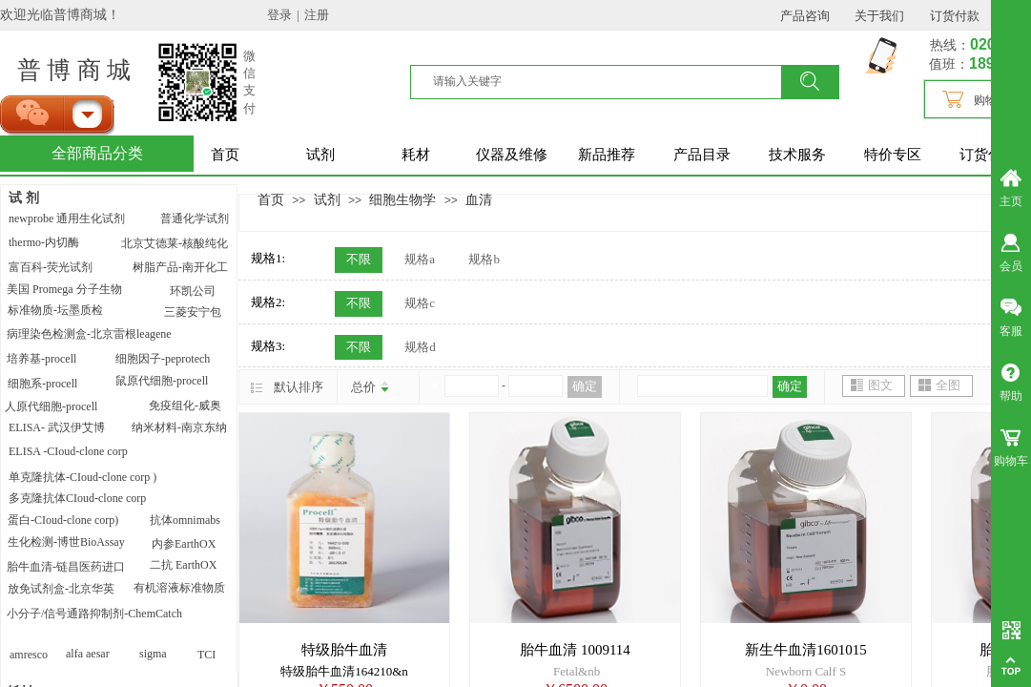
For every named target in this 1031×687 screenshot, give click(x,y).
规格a (419, 259)
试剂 (320, 154)
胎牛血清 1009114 (575, 649)
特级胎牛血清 (344, 649)
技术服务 (797, 154)
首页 (225, 154)
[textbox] (607, 81)
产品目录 (702, 154)
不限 (358, 259)
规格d (420, 347)
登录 (279, 15)
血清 (478, 199)
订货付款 (988, 154)
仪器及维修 (511, 154)
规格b (484, 259)
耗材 (416, 154)
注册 (316, 15)
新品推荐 (606, 154)
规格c (419, 303)
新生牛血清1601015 (806, 649)
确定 (584, 386)
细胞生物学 (402, 199)
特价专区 (892, 154)
